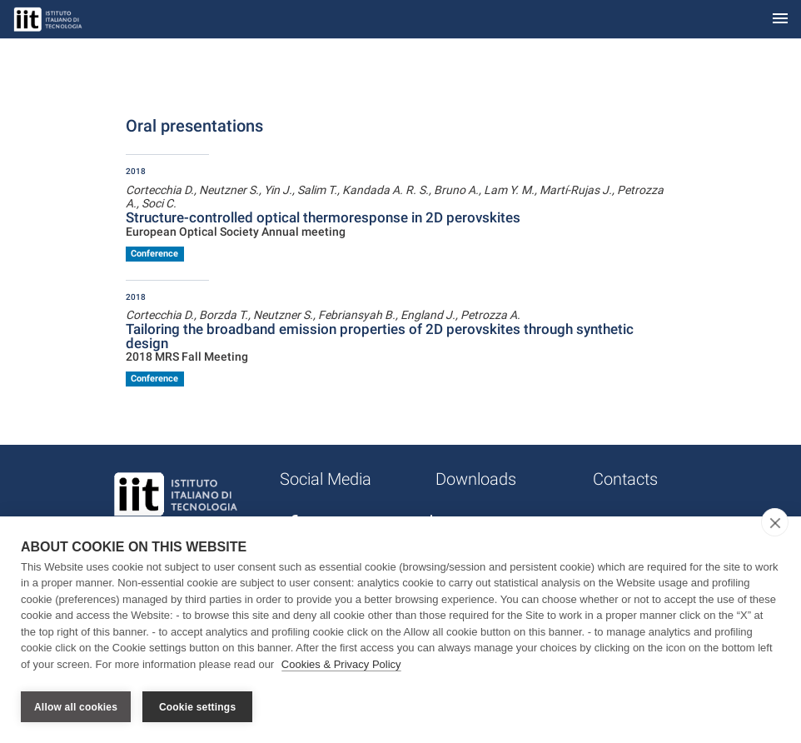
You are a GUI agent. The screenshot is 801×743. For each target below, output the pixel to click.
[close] (775, 525)
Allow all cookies (75, 707)
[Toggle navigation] (780, 19)
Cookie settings (197, 707)
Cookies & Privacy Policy (341, 667)
